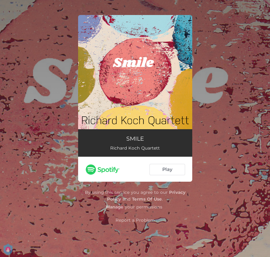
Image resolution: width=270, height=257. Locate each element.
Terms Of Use (147, 199)
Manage (114, 207)
